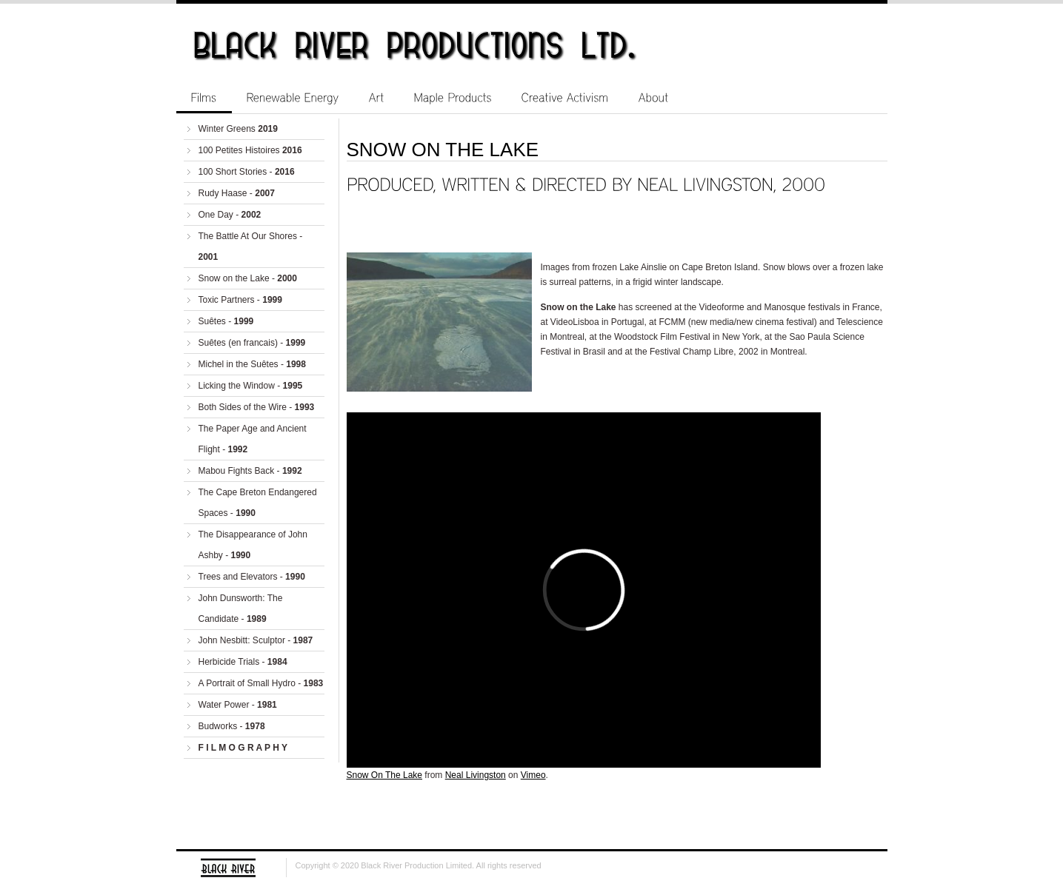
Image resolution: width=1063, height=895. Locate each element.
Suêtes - (226, 321)
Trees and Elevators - (252, 576)
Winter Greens (238, 129)
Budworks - (232, 726)
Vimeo (533, 775)
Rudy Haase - (237, 193)
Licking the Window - (251, 386)
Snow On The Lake (385, 775)
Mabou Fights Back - (250, 471)
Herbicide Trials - (243, 662)
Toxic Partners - (240, 300)
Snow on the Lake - (248, 278)
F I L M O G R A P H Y (243, 748)
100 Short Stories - (247, 172)
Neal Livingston (475, 775)
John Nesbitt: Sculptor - (256, 640)
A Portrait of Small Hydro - (261, 683)
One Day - (230, 214)
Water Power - (238, 705)
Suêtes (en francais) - (252, 343)
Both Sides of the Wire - (257, 407)
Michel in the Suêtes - (252, 364)
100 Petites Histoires (250, 150)
